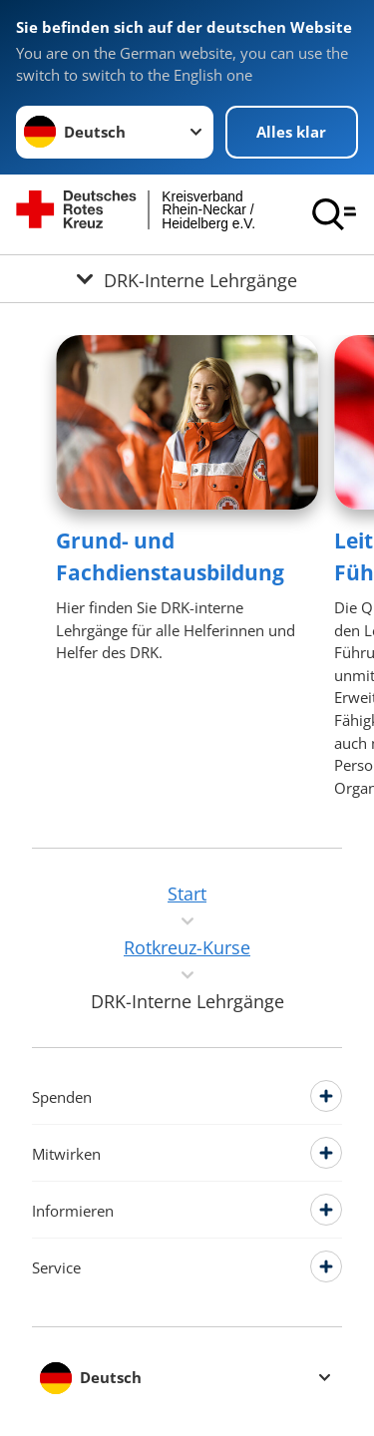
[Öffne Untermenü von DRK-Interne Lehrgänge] (187, 278)
